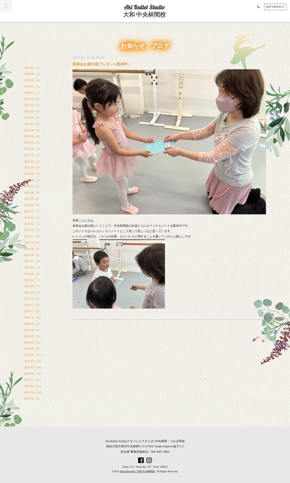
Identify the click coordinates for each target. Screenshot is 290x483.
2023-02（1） (32, 148)
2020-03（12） (33, 361)
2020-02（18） (33, 367)
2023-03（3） (32, 142)
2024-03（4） (32, 80)
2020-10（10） (33, 317)
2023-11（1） (32, 105)
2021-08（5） (32, 255)
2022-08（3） (32, 180)
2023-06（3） (32, 130)
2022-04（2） (32, 205)
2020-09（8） (32, 323)
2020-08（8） (32, 329)
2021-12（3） (32, 230)
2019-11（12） (33, 386)
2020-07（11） (33, 336)
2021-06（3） (32, 267)
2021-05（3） (32, 273)
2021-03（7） (32, 286)
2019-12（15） (33, 379)
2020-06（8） (32, 342)
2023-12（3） (32, 99)
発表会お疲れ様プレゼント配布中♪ (101, 64)
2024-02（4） (32, 86)
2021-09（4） (32, 248)
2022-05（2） (32, 198)
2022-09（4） (32, 173)
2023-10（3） (32, 111)
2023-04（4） (32, 136)
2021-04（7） (32, 280)
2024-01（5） (32, 92)
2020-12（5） (32, 305)
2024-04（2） (32, 73)
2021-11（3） (32, 236)
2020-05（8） (32, 348)
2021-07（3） (32, 261)
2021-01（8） (32, 298)
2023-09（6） (32, 117)
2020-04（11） (33, 354)
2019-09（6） (32, 398)
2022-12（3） (32, 161)
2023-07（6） (32, 123)
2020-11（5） (32, 311)
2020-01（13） (33, 373)
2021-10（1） (32, 242)
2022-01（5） (32, 223)
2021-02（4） (32, 292)
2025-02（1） (32, 67)
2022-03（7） (32, 211)
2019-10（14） (33, 392)
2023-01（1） (32, 155)
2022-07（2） (32, 186)
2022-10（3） (32, 167)
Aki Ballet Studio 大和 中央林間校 (144, 11)
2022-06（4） (32, 192)
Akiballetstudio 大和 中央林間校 (137, 471)
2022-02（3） (32, 217)
